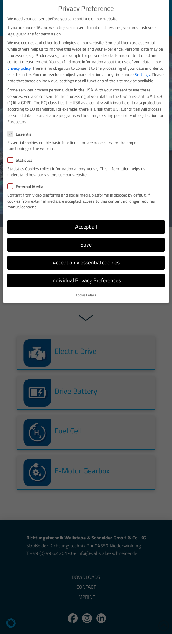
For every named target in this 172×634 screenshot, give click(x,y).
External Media (27, 186)
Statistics (22, 160)
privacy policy (19, 68)
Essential (22, 134)
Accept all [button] (86, 227)
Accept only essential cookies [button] (86, 262)
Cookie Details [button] (86, 295)
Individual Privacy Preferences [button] (86, 280)
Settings (142, 74)
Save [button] (86, 245)
